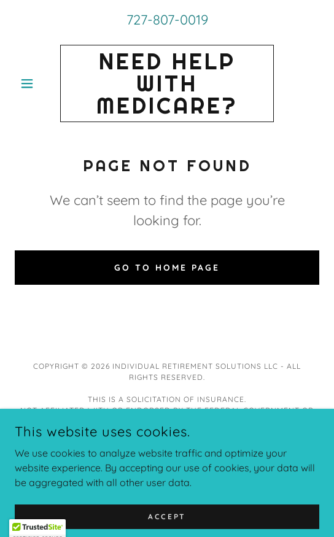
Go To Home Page (167, 267)
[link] (166, 83)
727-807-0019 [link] (167, 19)
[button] (37, 83)
